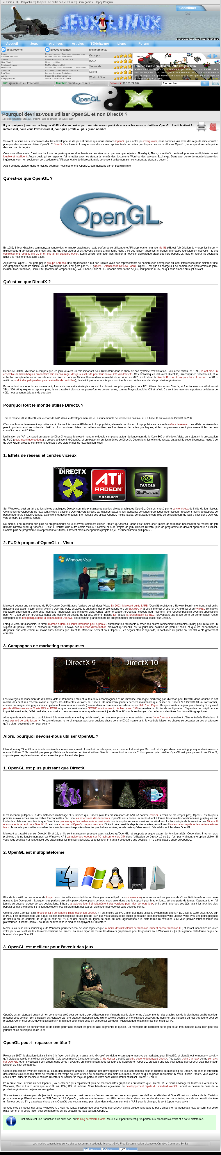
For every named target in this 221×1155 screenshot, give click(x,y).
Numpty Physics (8, 79)
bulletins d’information (93, 627)
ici (114, 614)
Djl (17, 2)
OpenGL (120, 141)
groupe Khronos (56, 263)
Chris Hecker (107, 1058)
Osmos (4, 54)
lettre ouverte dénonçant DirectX (148, 1058)
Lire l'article (212, 79)
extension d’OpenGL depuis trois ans (81, 824)
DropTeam (5, 73)
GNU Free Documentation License (133, 1143)
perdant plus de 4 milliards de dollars (53, 380)
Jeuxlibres (8, 2)
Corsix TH (5, 70)
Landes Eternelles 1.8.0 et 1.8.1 (59, 59)
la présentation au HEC (141, 614)
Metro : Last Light (53, 62)
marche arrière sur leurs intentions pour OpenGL (77, 624)
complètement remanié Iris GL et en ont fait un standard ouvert (40, 253)
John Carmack (161, 717)
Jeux (34, 43)
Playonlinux (28, 2)
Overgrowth (150, 141)
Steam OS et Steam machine (58, 76)
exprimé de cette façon (23, 720)
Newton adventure (9, 65)
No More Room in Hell (55, 65)
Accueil (12, 43)
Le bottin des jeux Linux (62, 2)
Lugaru (50, 897)
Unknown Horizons (9, 57)
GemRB (4, 59)
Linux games (85, 2)
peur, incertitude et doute (28, 439)
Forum (144, 43)
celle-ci (154, 815)
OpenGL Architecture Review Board (114, 266)
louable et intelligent (15, 156)
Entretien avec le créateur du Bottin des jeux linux (165, 66)
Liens (121, 43)
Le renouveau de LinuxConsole (59, 57)
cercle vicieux (181, 508)
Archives (56, 43)
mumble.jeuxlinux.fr (80, 83)
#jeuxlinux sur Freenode (24, 83)
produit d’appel (22, 380)
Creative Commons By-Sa (172, 1143)
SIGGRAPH (135, 608)
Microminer (6, 68)
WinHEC (200, 608)
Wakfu (4, 76)
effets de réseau (178, 424)
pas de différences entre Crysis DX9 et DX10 (30, 708)
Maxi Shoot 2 (7, 62)
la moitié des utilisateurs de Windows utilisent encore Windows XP (143, 928)
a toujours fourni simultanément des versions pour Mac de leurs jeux (111, 903)
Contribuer (187, 8)
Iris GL (162, 247)
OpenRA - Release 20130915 (58, 79)
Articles (78, 43)
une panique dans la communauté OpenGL (47, 617)
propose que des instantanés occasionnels (85, 821)
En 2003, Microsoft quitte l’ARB (129, 605)
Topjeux (41, 2)
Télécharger (99, 43)
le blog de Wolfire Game (91, 1119)
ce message (134, 897)
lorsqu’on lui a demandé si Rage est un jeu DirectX (66, 912)
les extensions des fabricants (93, 818)
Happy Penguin (104, 2)
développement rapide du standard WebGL (152, 1086)
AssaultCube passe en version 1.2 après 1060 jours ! (65, 69)
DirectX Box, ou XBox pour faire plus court (181, 377)
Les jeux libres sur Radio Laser (58, 73)
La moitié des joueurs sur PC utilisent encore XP (96, 836)
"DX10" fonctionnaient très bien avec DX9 (113, 708)
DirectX (57, 144)
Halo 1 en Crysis (148, 705)
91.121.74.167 (131, 83)
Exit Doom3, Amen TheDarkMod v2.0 (61, 70)
